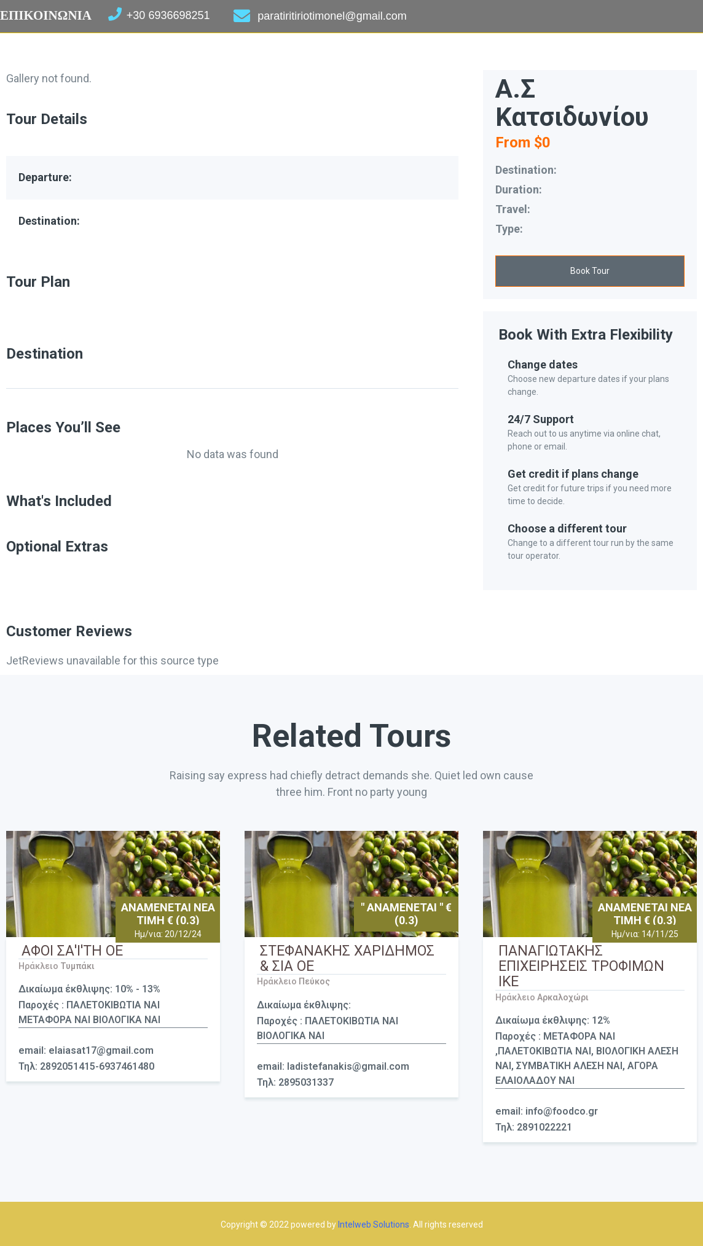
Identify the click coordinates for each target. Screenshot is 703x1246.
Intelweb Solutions (373, 1224)
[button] (590, 271)
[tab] (232, 380)
